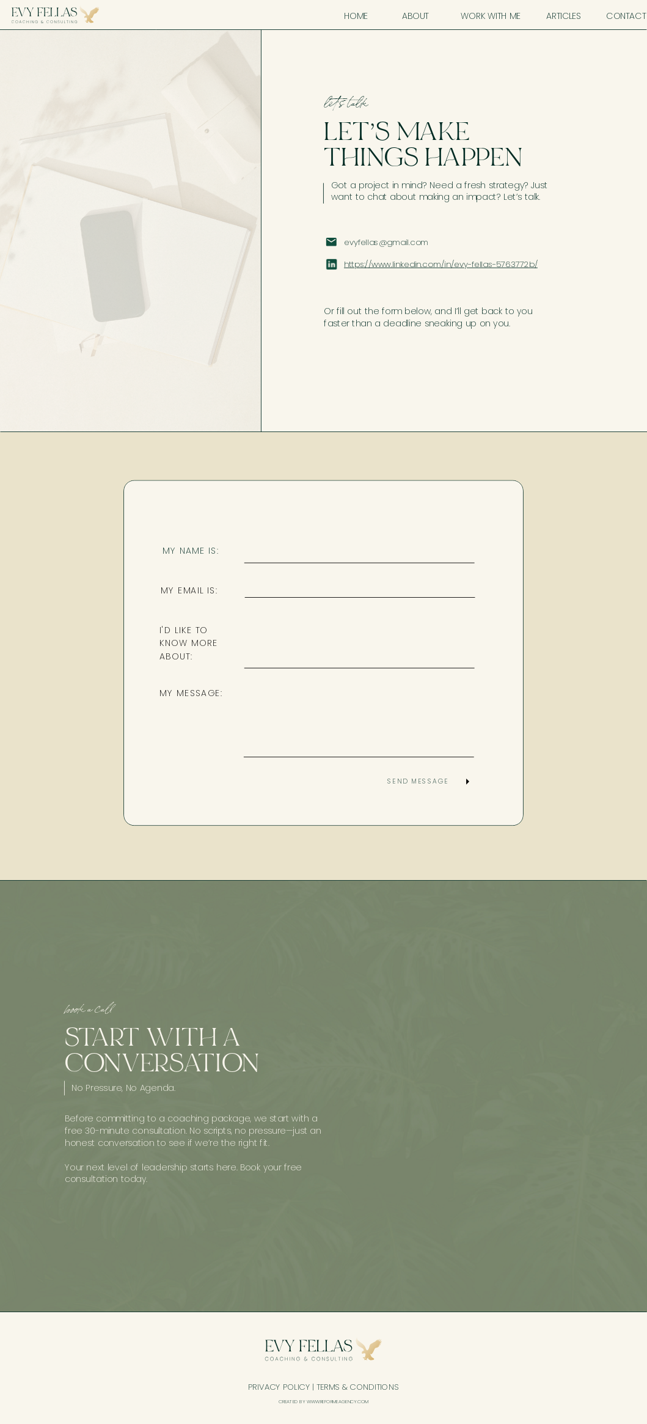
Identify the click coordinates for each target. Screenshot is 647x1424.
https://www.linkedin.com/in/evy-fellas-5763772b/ (441, 264)
